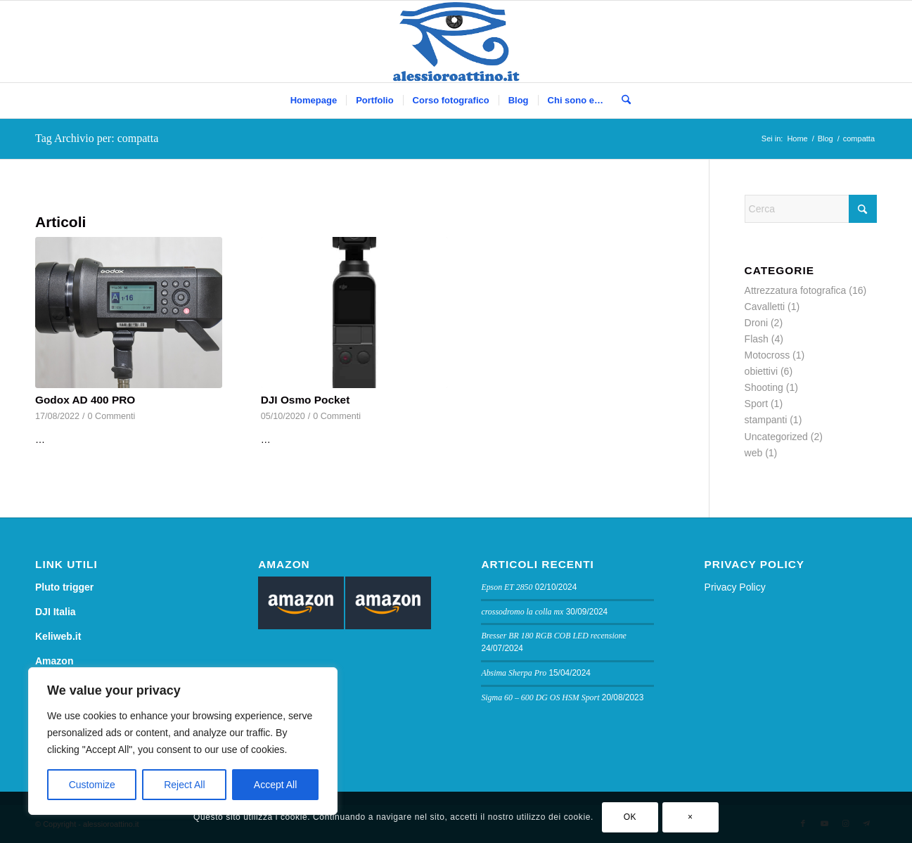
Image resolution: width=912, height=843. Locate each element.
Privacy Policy (735, 587)
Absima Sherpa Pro (513, 673)
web (754, 452)
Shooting (764, 387)
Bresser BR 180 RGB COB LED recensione (554, 636)
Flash (757, 339)
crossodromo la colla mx (522, 612)
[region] (183, 741)
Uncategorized (776, 436)
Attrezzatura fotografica (796, 290)
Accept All (275, 784)
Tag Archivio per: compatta (96, 138)
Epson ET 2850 (506, 587)
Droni (756, 322)
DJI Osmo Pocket (305, 400)
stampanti (766, 419)
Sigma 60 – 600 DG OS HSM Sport (540, 697)
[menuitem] (313, 100)
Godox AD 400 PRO (85, 400)
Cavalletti (765, 306)
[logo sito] (456, 41)
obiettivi (761, 371)
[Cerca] (621, 100)
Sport (756, 403)
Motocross (767, 355)
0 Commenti (112, 416)
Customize (92, 784)
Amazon (54, 661)
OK (630, 817)
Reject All (184, 784)
